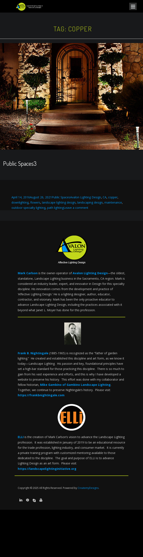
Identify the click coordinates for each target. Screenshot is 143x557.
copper (113, 197)
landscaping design (90, 202)
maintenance (113, 202)
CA (104, 197)
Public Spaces (61, 197)
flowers (35, 202)
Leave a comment (76, 208)
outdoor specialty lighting (28, 208)
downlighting (20, 202)
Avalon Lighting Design (85, 197)
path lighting (55, 208)
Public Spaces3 (20, 163)
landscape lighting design (59, 202)
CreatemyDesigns (88, 488)
